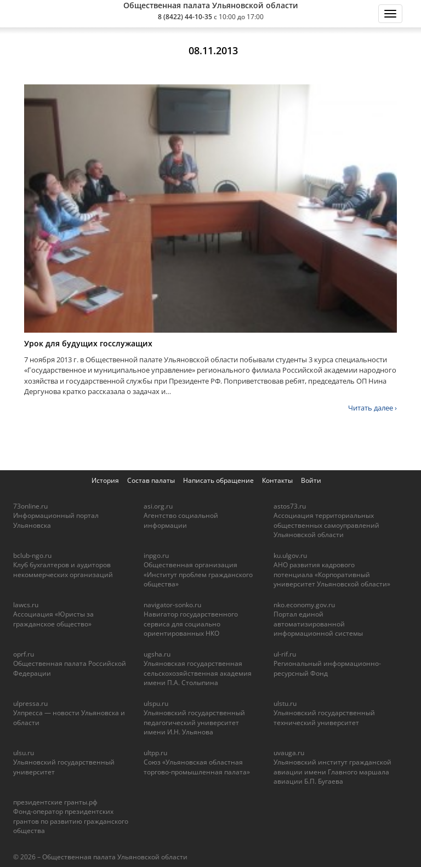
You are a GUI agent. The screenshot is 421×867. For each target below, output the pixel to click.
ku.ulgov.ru (290, 555)
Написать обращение (218, 480)
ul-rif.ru (285, 654)
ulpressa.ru (30, 703)
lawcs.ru (25, 604)
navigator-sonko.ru (172, 604)
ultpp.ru (155, 752)
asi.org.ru (158, 506)
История (105, 480)
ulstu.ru (285, 703)
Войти (311, 480)
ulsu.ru (23, 752)
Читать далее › (372, 408)
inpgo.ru (156, 555)
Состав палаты (151, 480)
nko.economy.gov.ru (304, 604)
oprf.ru (23, 654)
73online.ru (30, 506)
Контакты (277, 480)
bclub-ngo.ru (32, 555)
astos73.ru (290, 506)
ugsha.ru (157, 654)
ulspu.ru (156, 703)
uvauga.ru (289, 752)
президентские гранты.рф (55, 802)
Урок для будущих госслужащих (88, 343)
